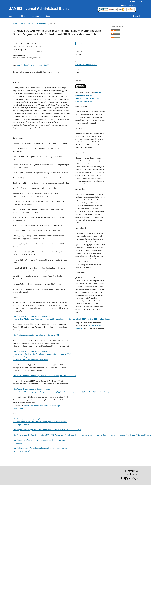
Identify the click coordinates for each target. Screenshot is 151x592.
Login (140, 2)
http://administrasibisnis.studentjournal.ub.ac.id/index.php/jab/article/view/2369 (44, 376)
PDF (80, 43)
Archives (22, 16)
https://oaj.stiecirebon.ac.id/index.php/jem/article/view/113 (36, 335)
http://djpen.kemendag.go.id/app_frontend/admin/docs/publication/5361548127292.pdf (47, 430)
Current (12, 16)
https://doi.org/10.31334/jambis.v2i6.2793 (33, 65)
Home (15, 24)
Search (136, 16)
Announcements (35, 16)
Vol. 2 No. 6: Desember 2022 (37, 24)
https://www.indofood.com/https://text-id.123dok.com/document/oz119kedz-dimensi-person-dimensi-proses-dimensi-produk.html (40, 422)
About (47, 16)
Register (132, 2)
